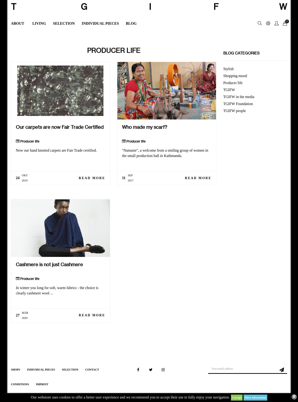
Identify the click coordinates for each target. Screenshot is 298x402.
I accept (236, 397)
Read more (92, 178)
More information (255, 397)
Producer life (29, 141)
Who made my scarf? (144, 127)
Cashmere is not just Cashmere (49, 264)
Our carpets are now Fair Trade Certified (60, 127)
